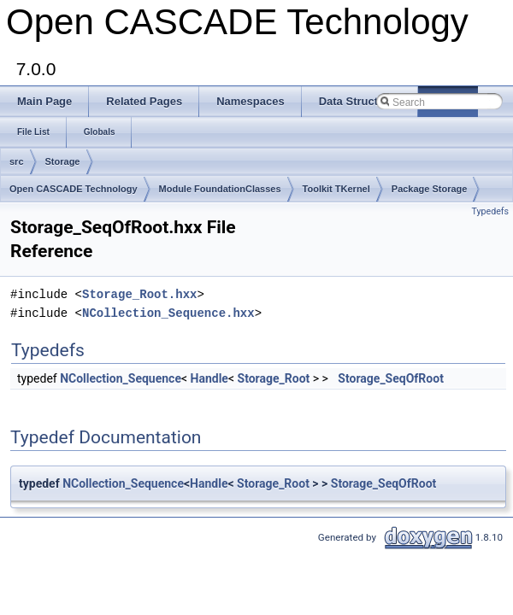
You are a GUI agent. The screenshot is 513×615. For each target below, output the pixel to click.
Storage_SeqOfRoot (391, 378)
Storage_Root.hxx (139, 294)
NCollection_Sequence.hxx (168, 313)
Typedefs (490, 211)
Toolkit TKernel (336, 189)
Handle (209, 378)
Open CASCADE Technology (73, 189)
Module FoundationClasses (220, 189)
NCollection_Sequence (120, 378)
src (16, 161)
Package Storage (430, 189)
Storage (62, 161)
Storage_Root (274, 378)
